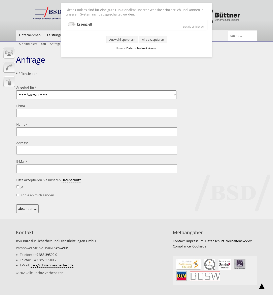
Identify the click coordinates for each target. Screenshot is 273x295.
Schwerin (61, 248)
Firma (20, 106)
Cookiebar (200, 246)
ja (22, 187)
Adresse (22, 143)
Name (23, 124)
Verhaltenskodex (239, 241)
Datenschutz (71, 180)
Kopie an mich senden (37, 195)
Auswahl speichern (122, 39)
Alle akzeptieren (153, 39)
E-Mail (23, 161)
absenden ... (27, 208)
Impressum (195, 241)
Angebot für (26, 87)
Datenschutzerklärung (141, 48)
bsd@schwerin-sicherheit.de (52, 265)
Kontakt (179, 241)
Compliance (182, 246)
